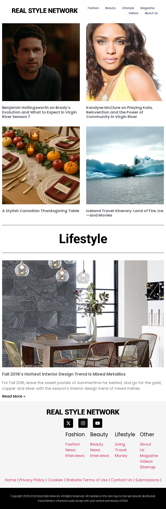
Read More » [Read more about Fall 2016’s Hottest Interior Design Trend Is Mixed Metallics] (13, 396)
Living (120, 444)
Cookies (55, 480)
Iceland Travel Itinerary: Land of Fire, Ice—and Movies (124, 213)
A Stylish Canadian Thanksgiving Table (40, 210)
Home (10, 480)
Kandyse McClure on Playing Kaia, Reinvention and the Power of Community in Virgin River (119, 112)
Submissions (147, 480)
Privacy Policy (32, 480)
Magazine (147, 8)
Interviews (74, 455)
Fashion (93, 8)
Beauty (110, 8)
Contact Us (121, 480)
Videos (133, 13)
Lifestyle (128, 8)
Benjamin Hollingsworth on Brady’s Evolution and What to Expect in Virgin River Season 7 (39, 112)
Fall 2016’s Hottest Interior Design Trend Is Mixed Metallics (64, 374)
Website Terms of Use (87, 480)
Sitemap (148, 467)
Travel (121, 450)
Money (121, 455)
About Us (151, 13)
